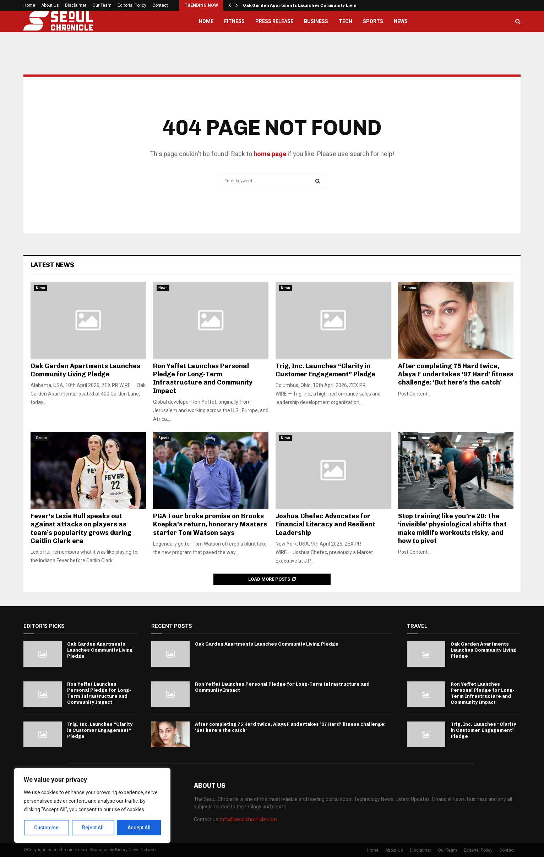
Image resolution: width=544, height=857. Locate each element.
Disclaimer (75, 5)
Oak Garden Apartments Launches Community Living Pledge (309, 5)
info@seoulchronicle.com (248, 819)
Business (316, 21)
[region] (92, 805)
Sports (373, 21)
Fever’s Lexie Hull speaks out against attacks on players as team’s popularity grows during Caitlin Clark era (81, 528)
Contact (160, 5)
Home (29, 5)
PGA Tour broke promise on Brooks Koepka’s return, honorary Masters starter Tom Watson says (210, 524)
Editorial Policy (132, 5)
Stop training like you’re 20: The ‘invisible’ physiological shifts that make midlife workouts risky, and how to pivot (452, 528)
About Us (50, 5)
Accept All (139, 827)
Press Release (274, 21)
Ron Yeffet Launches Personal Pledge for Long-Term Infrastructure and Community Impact (202, 378)
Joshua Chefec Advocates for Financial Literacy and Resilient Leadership (325, 524)
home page (270, 153)
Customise (46, 827)
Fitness (234, 21)
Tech (345, 21)
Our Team (101, 5)
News (401, 21)
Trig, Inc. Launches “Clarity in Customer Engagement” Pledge (325, 370)
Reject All (93, 827)
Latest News (52, 265)
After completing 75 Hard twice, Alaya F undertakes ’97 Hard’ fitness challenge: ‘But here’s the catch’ (455, 374)
